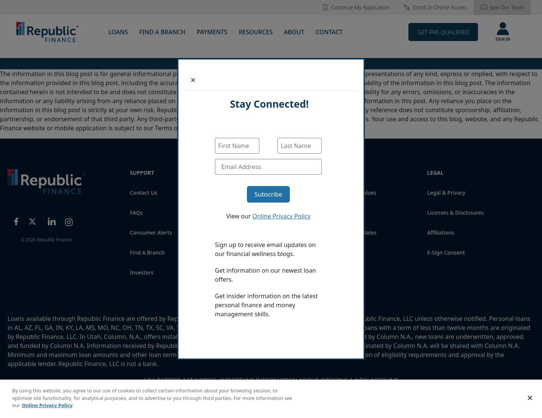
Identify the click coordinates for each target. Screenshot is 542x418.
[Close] (193, 79)
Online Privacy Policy (281, 216)
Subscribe (268, 194)
